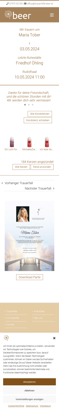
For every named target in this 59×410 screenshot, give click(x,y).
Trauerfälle (12, 311)
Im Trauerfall (13, 318)
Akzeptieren (29, 381)
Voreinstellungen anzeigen (29, 399)
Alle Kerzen (21, 166)
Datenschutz (32, 406)
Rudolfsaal (39, 311)
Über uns (38, 318)
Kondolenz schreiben (37, 120)
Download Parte (29, 277)
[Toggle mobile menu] (52, 15)
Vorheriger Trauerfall (19, 183)
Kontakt (10, 324)
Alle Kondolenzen (39, 113)
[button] (54, 338)
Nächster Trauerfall (38, 188)
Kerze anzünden (42, 166)
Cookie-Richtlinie (16, 406)
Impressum (45, 406)
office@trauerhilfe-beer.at (40, 3)
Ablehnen (29, 390)
